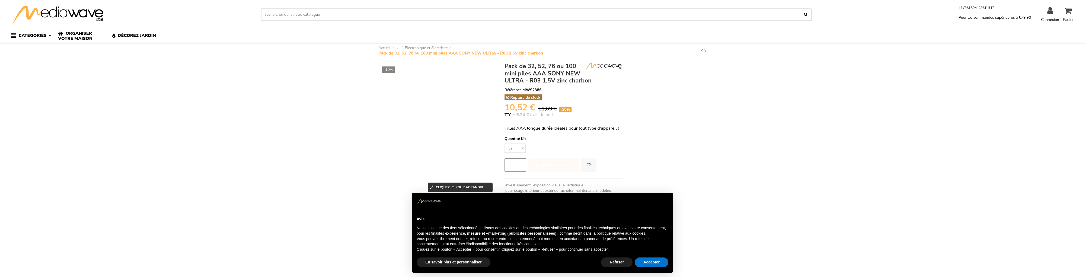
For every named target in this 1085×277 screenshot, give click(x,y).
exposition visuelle (549, 186)
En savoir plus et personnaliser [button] (453, 262)
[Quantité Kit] (516, 149)
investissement (518, 186)
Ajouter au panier (553, 165)
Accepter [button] (651, 262)
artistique (575, 186)
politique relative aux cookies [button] (621, 233)
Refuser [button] (617, 262)
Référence (513, 90)
